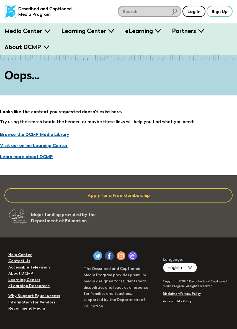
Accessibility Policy (177, 301)
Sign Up (220, 11)
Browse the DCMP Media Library (34, 134)
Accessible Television (29, 267)
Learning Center (83, 30)
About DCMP (22, 46)
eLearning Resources (29, 285)
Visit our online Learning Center (34, 145)
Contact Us (19, 260)
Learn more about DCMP (26, 156)
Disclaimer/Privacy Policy (182, 294)
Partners (184, 30)
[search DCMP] (149, 11)
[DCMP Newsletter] (132, 255)
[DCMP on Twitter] (97, 255)
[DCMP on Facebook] (109, 255)
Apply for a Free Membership (118, 195)
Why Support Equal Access (34, 295)
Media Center (23, 30)
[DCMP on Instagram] (121, 255)
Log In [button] (193, 11)
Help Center (20, 254)
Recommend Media (26, 308)
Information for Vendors (31, 302)
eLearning (139, 30)
